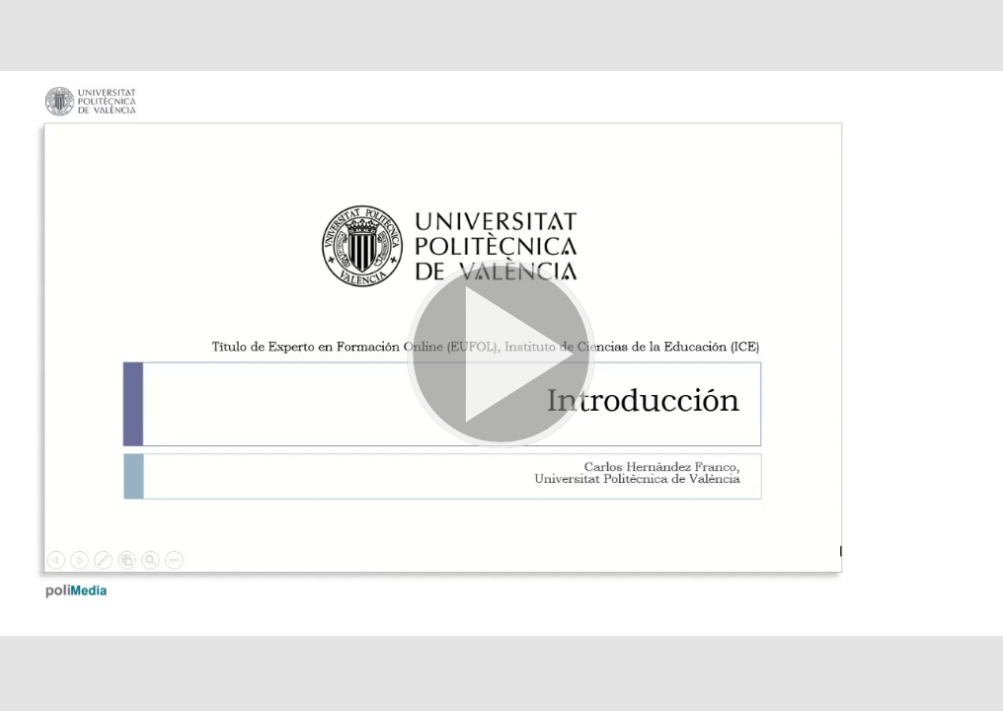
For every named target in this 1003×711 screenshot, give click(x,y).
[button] (501, 355)
